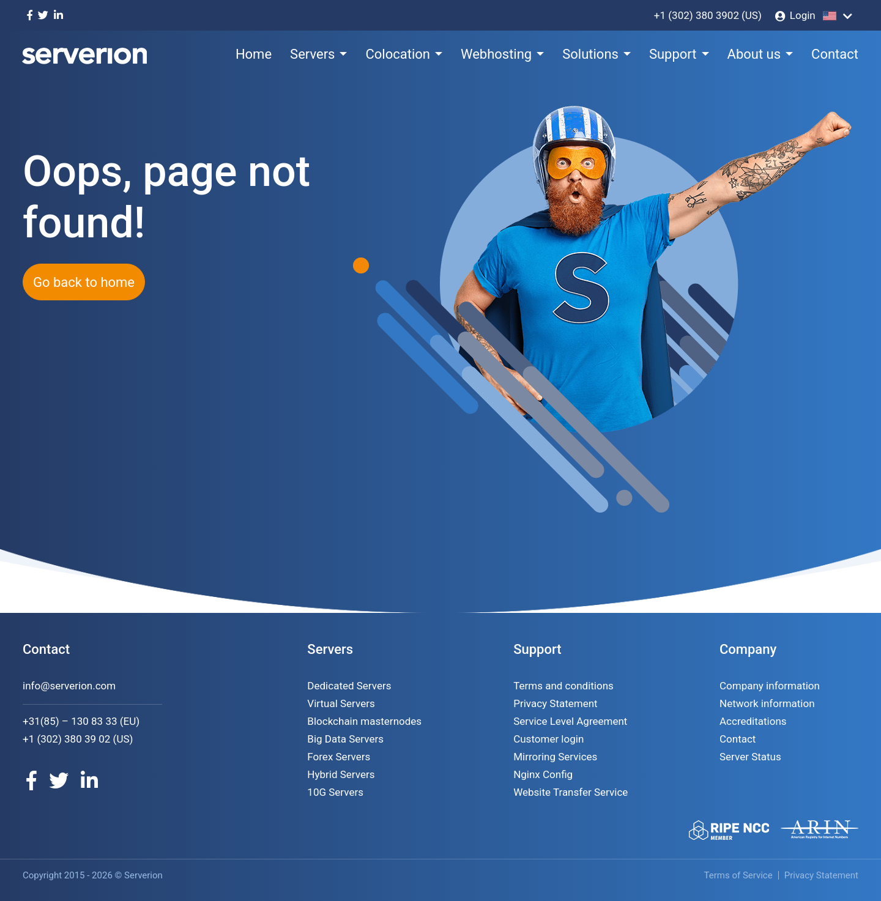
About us (754, 54)
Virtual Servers (340, 703)
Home (254, 54)
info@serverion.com (69, 686)
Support (673, 54)
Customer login (548, 739)
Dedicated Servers (349, 686)
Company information (769, 686)
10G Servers (335, 792)
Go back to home (84, 282)
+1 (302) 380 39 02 (66, 739)
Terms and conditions (563, 686)
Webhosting (496, 54)
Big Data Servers (345, 739)
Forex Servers (338, 757)
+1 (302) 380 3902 (696, 15)
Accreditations (753, 721)
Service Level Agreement (570, 721)
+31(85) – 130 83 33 (70, 721)
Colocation (397, 54)
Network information (767, 703)
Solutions (590, 54)
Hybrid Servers (340, 774)
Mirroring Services (555, 757)
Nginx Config (543, 774)
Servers (312, 54)
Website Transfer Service (570, 792)
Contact (834, 54)
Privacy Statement (555, 703)
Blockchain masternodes (364, 721)
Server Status (750, 757)
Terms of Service (738, 875)
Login (803, 15)
